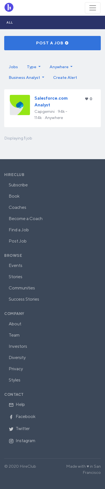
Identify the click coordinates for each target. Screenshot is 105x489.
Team (14, 335)
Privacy (16, 368)
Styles (14, 380)
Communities (22, 288)
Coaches (17, 207)
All (9, 22)
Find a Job (19, 229)
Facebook (22, 416)
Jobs (13, 66)
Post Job (18, 241)
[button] (33, 66)
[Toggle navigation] (93, 7)
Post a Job (52, 43)
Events (15, 265)
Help (17, 404)
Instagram (22, 440)
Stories (15, 276)
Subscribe (18, 185)
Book (14, 196)
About (15, 323)
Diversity (17, 357)
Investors (18, 346)
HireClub (14, 175)
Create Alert (65, 77)
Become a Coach (26, 218)
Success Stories (24, 299)
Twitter (19, 428)
